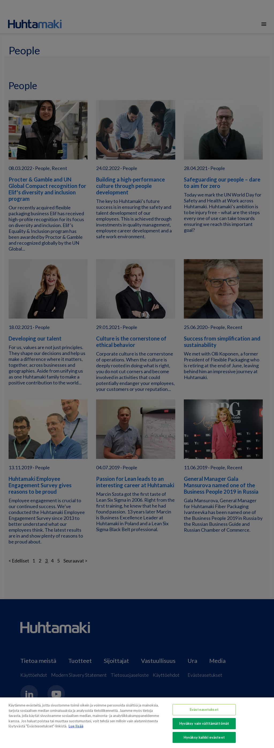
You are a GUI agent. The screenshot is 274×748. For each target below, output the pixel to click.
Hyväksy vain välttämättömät (204, 725)
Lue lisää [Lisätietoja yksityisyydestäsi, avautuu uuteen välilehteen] (75, 728)
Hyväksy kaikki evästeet (204, 739)
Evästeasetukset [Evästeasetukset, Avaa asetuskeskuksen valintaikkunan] (204, 711)
